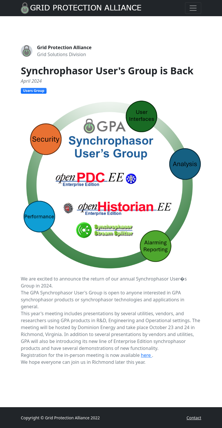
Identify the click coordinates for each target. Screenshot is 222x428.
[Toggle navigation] (193, 8)
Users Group (33, 90)
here (146, 355)
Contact (193, 417)
